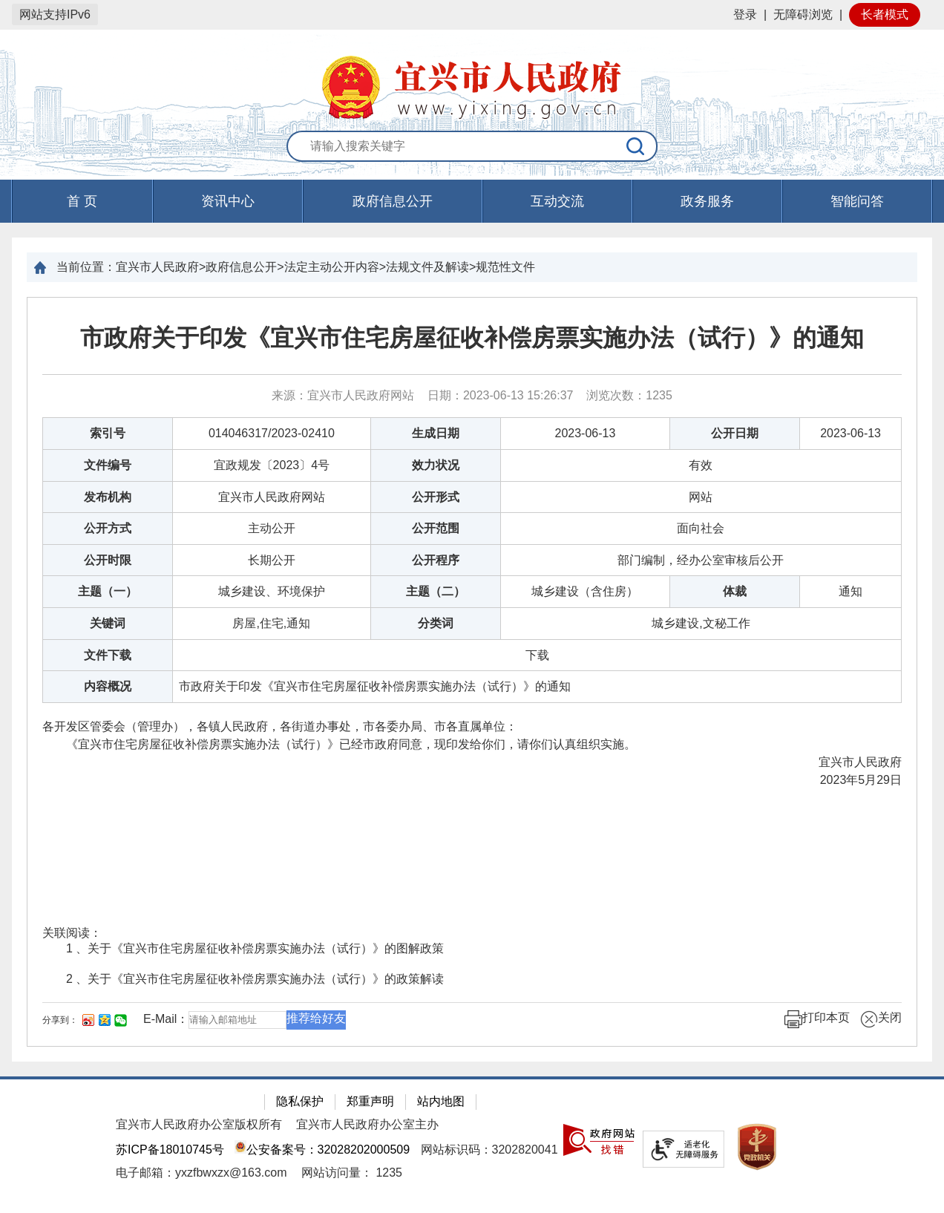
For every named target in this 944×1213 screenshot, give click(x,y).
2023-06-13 (585, 433)
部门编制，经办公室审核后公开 (700, 560)
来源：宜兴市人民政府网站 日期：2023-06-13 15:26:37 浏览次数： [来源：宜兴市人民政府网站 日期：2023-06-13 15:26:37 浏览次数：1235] (472, 395)
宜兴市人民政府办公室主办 (367, 1124)
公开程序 (435, 560)
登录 (745, 14)
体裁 (735, 591)
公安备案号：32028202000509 (322, 1149)
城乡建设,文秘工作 (701, 623)
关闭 (881, 1019)
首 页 (82, 201)
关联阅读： (72, 932)
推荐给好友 (316, 1018)
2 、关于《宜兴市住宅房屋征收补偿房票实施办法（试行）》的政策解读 (255, 978)
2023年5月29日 (861, 780)
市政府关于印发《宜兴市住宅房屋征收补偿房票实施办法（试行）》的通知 (472, 337)
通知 (850, 591)
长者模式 (884, 14)
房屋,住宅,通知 (271, 623)
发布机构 (107, 497)
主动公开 (271, 528)
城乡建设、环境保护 (271, 591)
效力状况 (435, 465)
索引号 (107, 433)
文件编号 (107, 465)
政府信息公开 (393, 201)
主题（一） (107, 591)
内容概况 (107, 686)
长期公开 (271, 560)
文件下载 (107, 655)
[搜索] (636, 146)
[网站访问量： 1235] (351, 1172)
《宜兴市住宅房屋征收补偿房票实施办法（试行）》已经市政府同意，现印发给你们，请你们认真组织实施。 (339, 744)
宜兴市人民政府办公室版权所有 (199, 1124)
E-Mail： (166, 1019)
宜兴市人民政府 (848, 762)
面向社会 (700, 528)
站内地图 (441, 1101)
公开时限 (107, 560)
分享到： (60, 1020)
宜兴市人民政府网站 (271, 497)
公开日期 (734, 433)
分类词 (435, 623)
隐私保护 (300, 1101)
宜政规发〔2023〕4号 (272, 465)
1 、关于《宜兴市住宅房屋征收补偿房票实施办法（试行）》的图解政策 (255, 948)
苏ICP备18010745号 (170, 1149)
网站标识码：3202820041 (489, 1149)
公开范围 (435, 528)
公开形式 (435, 497)
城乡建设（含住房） (584, 591)
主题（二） (435, 591)
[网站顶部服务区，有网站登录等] (472, 15)
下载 (537, 655)
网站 (700, 497)
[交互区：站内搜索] (472, 147)
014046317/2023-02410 (272, 433)
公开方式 (107, 528)
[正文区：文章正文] (472, 672)
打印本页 (817, 1019)
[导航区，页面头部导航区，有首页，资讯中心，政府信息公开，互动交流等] (472, 201)
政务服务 (707, 201)
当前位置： (86, 267)
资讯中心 (228, 201)
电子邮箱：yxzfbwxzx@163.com (201, 1172)
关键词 (107, 623)
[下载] (537, 655)
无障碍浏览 (803, 14)
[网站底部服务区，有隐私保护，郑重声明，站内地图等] (472, 1144)
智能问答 (857, 201)
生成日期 (435, 433)
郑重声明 (370, 1101)
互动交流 (557, 201)
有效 (700, 465)
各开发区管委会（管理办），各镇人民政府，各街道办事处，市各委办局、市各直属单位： (279, 726)
